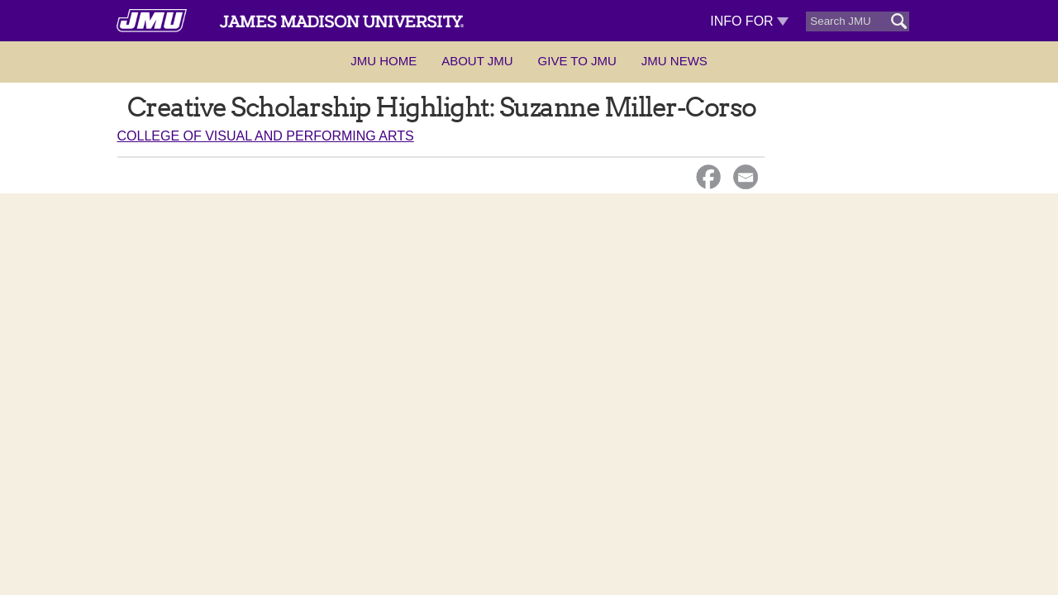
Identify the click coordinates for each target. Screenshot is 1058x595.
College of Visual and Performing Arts (265, 136)
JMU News (674, 61)
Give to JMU (577, 61)
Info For (749, 21)
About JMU (476, 61)
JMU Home (383, 61)
